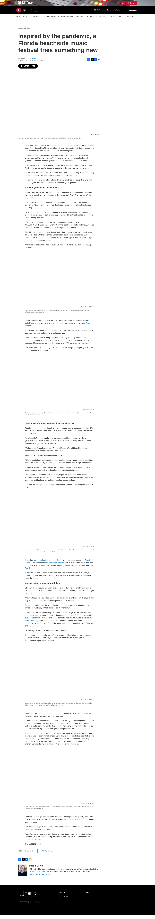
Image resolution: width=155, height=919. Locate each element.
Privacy (87, 896)
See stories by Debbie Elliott (40, 878)
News (25, 20)
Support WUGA (63, 901)
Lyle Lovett (38, 844)
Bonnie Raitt (69, 570)
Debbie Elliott (31, 63)
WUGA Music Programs (96, 20)
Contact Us (62, 896)
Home (18, 20)
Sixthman (56, 180)
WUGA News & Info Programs (70, 20)
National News (24, 33)
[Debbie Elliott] (22, 875)
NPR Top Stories (47, 855)
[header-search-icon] (124, 5)
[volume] (24, 14)
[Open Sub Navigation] (29, 20)
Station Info (116, 20)
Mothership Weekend (55, 567)
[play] (18, 14)
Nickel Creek (80, 570)
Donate (134, 5)
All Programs (50, 20)
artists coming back (41, 564)
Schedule (36, 20)
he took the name (57, 327)
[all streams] (132, 14)
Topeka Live (35, 327)
